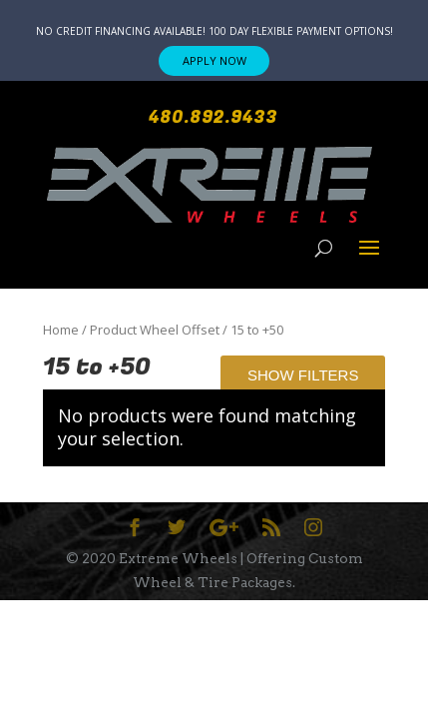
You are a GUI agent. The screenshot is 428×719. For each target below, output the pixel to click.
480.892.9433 (213, 117)
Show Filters (302, 374)
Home (61, 330)
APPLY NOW (214, 60)
